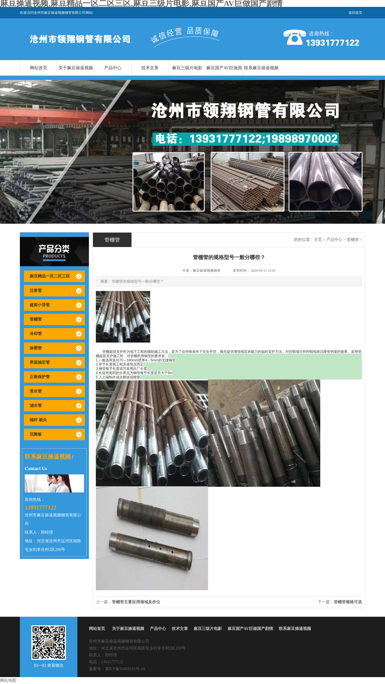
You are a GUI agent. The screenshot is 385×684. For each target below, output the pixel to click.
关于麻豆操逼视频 (75, 68)
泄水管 (36, 391)
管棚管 (36, 319)
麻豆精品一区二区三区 (50, 276)
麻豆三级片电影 (187, 68)
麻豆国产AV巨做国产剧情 (224, 76)
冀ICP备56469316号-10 (125, 669)
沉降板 (36, 434)
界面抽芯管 (40, 362)
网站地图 (8, 680)
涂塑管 (36, 348)
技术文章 (150, 68)
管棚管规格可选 (348, 602)
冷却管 (36, 334)
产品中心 (112, 68)
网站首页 (38, 68)
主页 (318, 239)
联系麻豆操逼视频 (261, 68)
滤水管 (36, 405)
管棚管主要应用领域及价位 (136, 602)
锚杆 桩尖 (38, 420)
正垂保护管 (40, 377)
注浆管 (36, 290)
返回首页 (355, 13)
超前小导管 (40, 305)
